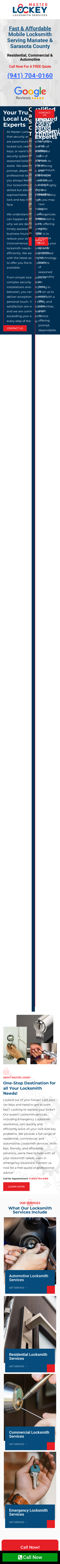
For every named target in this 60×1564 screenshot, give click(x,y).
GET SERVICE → (18, 613)
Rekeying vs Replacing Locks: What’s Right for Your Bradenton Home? (28, 985)
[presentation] (29, 1267)
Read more (15, 1016)
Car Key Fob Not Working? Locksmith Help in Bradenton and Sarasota (27, 1072)
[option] (30, 221)
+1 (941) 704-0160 (34, 882)
